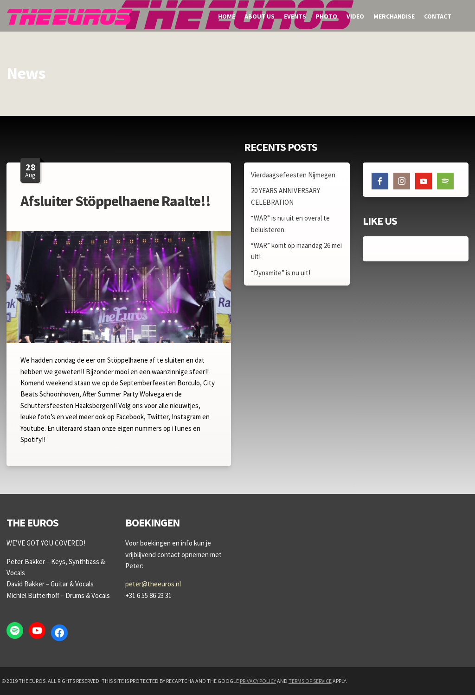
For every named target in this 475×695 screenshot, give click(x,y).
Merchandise (394, 16)
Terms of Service (310, 680)
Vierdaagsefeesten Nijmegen (293, 174)
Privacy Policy (258, 680)
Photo (326, 16)
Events (295, 16)
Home (226, 16)
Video (355, 16)
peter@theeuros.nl (153, 583)
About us (259, 16)
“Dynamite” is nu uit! (280, 272)
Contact (437, 16)
